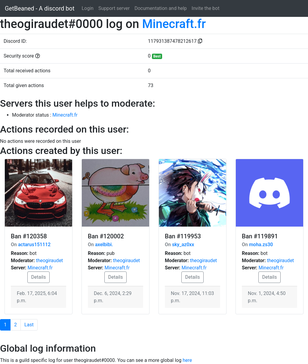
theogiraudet (49, 260)
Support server (114, 8)
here (187, 360)
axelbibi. (104, 244)
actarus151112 (34, 244)
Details (38, 277)
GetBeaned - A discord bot (39, 8)
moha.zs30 (261, 244)
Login (87, 8)
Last (29, 325)
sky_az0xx (183, 244)
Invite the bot (205, 8)
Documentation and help (160, 8)
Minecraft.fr (174, 24)
